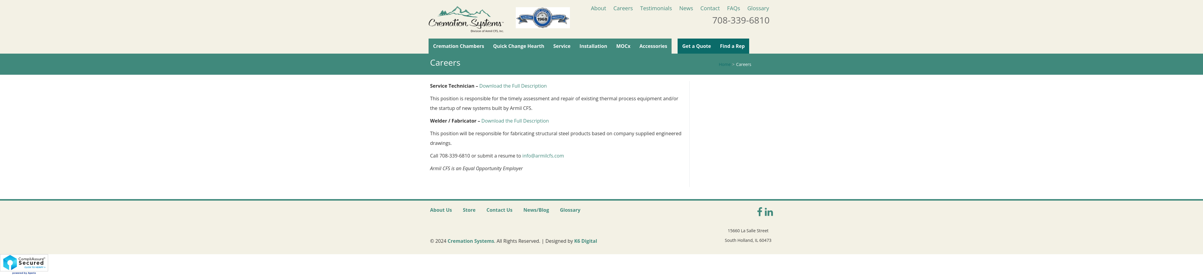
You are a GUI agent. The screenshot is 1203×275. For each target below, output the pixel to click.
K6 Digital (585, 241)
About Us (441, 210)
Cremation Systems (471, 241)
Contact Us (499, 210)
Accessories (653, 46)
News (686, 8)
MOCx (623, 46)
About (598, 8)
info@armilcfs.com (543, 155)
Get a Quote (696, 46)
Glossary (758, 8)
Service (562, 46)
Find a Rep (732, 46)
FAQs (733, 8)
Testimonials (656, 8)
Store (469, 210)
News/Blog (536, 210)
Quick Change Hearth (518, 46)
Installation (593, 46)
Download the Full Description (513, 86)
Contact (710, 8)
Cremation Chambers (458, 46)
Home (725, 64)
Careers (623, 8)
